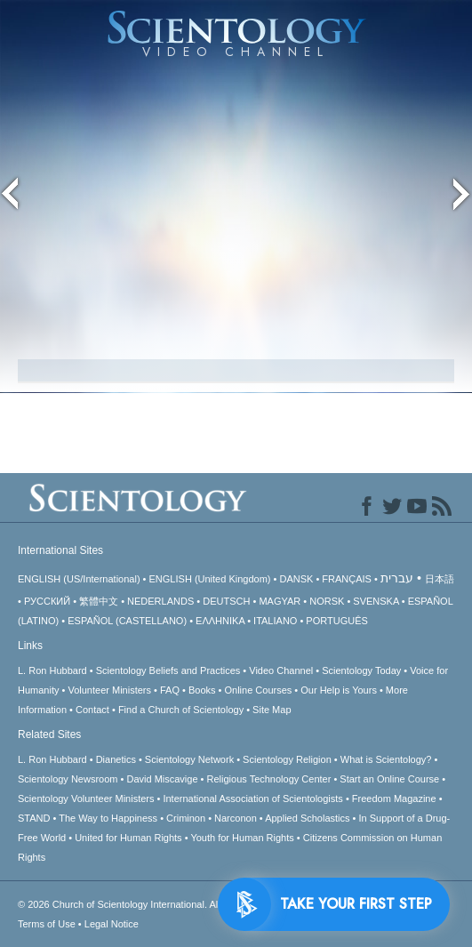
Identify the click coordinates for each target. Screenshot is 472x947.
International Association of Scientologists (252, 798)
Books (202, 690)
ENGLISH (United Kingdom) (210, 579)
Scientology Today (361, 670)
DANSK (296, 579)
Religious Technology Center (269, 779)
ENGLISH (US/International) (79, 579)
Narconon (235, 818)
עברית (396, 578)
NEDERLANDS (160, 601)
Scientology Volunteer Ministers (86, 798)
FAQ (170, 690)
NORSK (326, 601)
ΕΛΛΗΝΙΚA (220, 620)
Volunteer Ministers (109, 690)
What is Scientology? (386, 759)
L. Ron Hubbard (52, 670)
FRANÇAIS (347, 579)
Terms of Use (47, 924)
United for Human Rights (128, 837)
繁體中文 (98, 601)
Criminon (185, 818)
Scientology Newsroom (68, 779)
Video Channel (281, 670)
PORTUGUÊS (336, 620)
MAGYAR (279, 601)
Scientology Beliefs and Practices (168, 670)
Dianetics (116, 759)
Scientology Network (189, 759)
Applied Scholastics (307, 818)
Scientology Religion (287, 759)
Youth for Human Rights (241, 837)
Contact (92, 709)
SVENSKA (375, 601)
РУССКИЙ (47, 601)
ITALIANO (275, 620)
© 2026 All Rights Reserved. (159, 904)
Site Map (271, 709)
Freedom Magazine (394, 798)
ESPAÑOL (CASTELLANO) (127, 620)
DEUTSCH (226, 601)
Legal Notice (111, 924)
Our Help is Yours (338, 690)
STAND (34, 818)
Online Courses (258, 690)
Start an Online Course (389, 779)
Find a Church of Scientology (181, 709)
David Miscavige (161, 779)
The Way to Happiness (108, 818)
